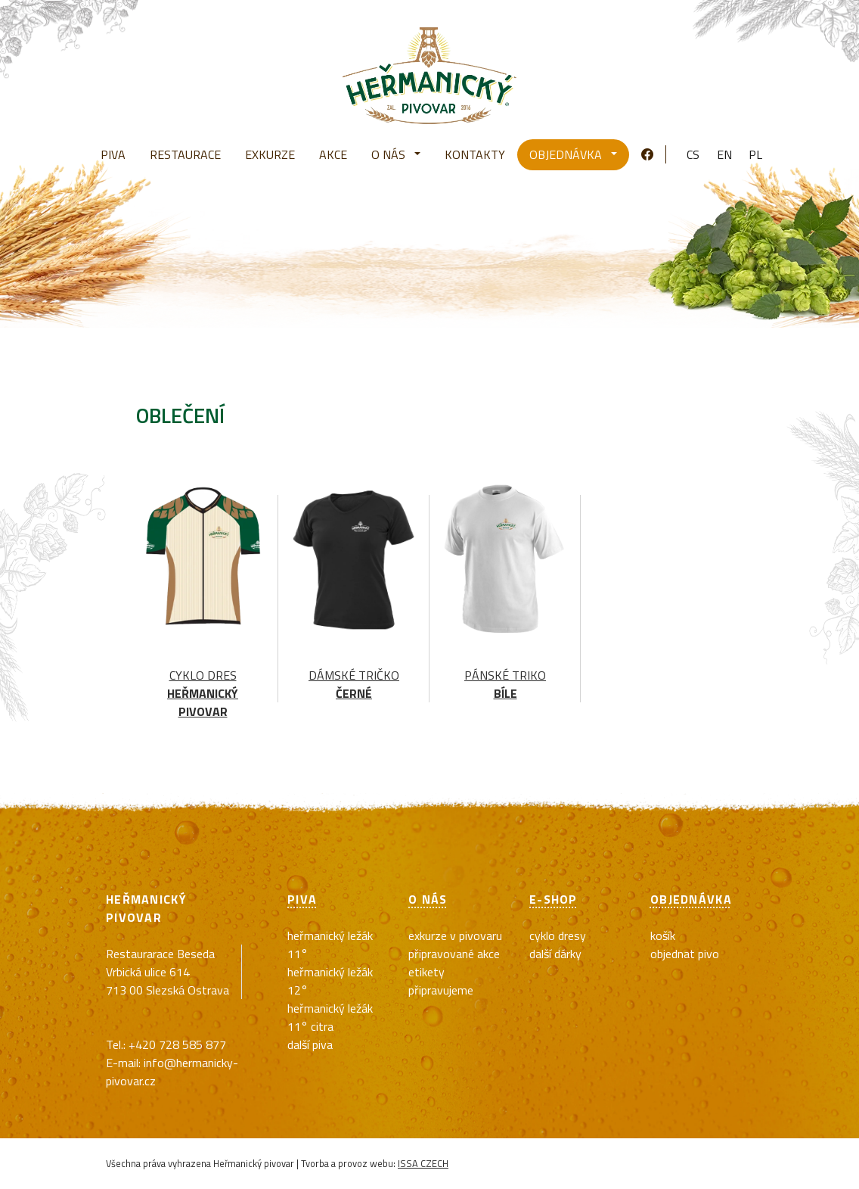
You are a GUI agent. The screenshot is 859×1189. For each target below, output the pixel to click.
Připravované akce (454, 954)
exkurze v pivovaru (455, 935)
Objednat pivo (684, 954)
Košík (662, 935)
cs (693, 154)
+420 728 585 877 (177, 1044)
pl (755, 154)
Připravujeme (440, 990)
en (724, 154)
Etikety (426, 972)
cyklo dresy (557, 935)
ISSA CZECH (423, 1163)
